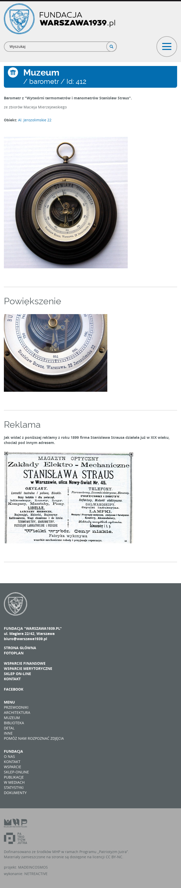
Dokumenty (15, 792)
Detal (9, 728)
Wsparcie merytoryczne (28, 668)
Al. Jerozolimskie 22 (34, 119)
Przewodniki (16, 707)
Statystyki (14, 787)
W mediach (14, 782)
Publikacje (14, 777)
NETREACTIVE (36, 873)
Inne (8, 733)
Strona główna (20, 647)
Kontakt (12, 678)
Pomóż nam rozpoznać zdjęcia (34, 738)
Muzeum (12, 717)
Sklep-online (16, 771)
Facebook (13, 689)
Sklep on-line (17, 673)
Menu (9, 702)
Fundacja (13, 751)
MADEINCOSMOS (33, 867)
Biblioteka (14, 722)
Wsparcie (12, 766)
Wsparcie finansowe (25, 663)
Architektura (17, 712)
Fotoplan (14, 652)
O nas (9, 756)
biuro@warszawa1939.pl (25, 638)
